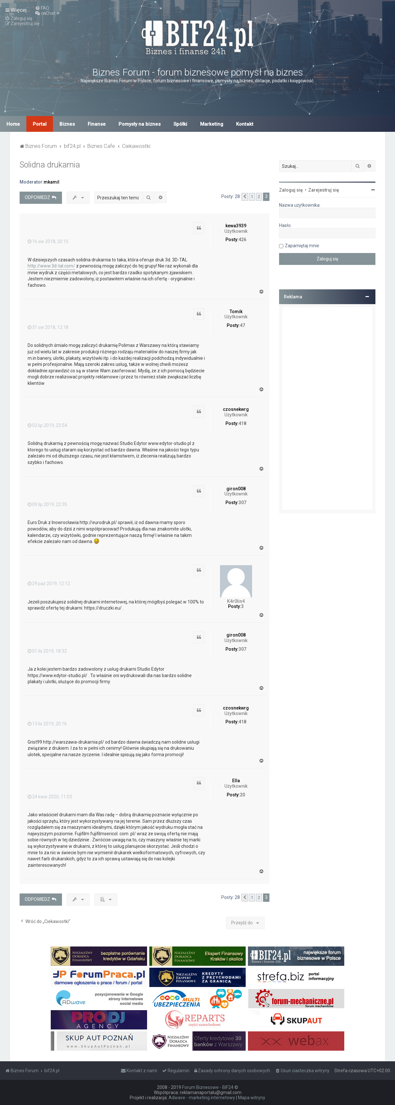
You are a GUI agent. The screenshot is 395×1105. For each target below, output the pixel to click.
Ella (236, 780)
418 (242, 423)
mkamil (51, 182)
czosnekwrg (236, 409)
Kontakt (244, 124)
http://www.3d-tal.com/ (51, 265)
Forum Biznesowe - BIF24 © (210, 1087)
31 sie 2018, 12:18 (48, 327)
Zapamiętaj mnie (302, 245)
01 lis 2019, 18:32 (47, 651)
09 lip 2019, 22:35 (47, 504)
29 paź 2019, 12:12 (49, 583)
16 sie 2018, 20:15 (48, 241)
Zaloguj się (291, 190)
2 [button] (259, 196)
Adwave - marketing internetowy (202, 1097)
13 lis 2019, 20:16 (47, 723)
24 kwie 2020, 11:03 (50, 796)
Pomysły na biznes (140, 124)
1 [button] (252, 196)
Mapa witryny (251, 1097)
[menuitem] (42, 8)
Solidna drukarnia (50, 164)
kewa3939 (235, 225)
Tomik (236, 311)
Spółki (180, 124)
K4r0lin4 (236, 601)
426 (242, 239)
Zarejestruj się (323, 190)
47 (242, 325)
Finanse (97, 124)
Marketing (211, 124)
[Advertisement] (327, 408)
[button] (244, 197)
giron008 (236, 488)
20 (242, 794)
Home (13, 124)
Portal (40, 124)
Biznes (67, 124)
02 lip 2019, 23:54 (47, 425)
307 (242, 502)
